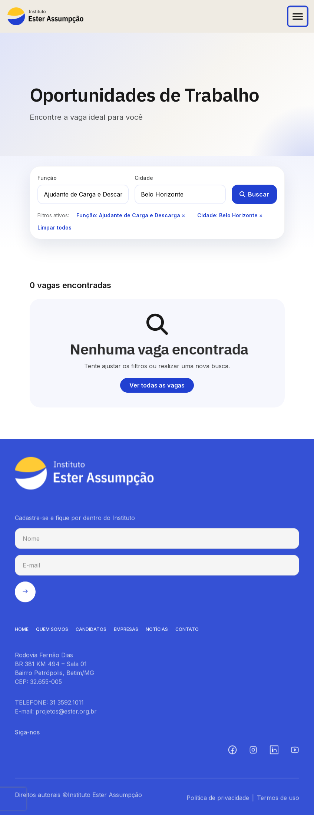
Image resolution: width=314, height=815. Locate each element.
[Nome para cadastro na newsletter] (157, 540)
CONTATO (187, 631)
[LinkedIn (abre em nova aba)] (274, 752)
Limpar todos (54, 227)
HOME (22, 631)
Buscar (254, 194)
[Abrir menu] (298, 16)
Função (47, 178)
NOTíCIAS (157, 631)
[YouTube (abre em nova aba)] (294, 752)
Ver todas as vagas (157, 385)
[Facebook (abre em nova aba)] (232, 752)
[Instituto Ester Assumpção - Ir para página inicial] (45, 16)
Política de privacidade (217, 800)
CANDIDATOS (91, 631)
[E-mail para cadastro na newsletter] (157, 567)
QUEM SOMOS (52, 631)
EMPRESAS (126, 631)
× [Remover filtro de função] (183, 215)
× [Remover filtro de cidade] (261, 215)
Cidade (144, 178)
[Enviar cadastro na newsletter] (25, 594)
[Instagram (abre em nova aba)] (253, 752)
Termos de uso (278, 800)
